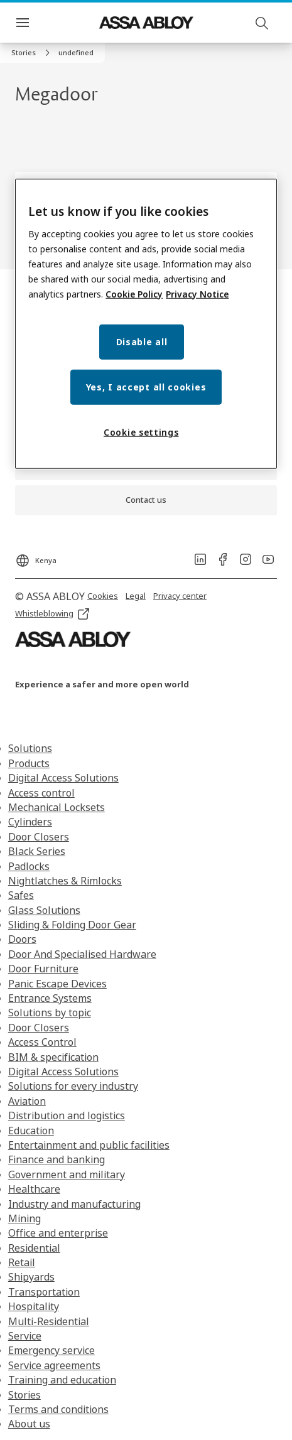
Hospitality (33, 1306)
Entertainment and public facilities (89, 1145)
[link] (32, 53)
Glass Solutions (44, 910)
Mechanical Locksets (56, 807)
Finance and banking (56, 1159)
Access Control (42, 1042)
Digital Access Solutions (63, 778)
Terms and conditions (58, 1409)
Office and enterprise (58, 1233)
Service (24, 1336)
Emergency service (51, 1350)
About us (29, 1424)
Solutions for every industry (73, 1086)
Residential (34, 1248)
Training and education (62, 1380)
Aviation (27, 1101)
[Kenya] (36, 556)
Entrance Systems (50, 998)
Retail (21, 1262)
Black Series (36, 851)
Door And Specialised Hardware (82, 954)
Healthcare (34, 1189)
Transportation (44, 1292)
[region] (146, 324)
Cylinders (30, 822)
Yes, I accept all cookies (146, 386)
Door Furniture (43, 968)
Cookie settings (141, 432)
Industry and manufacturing (74, 1204)
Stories (24, 1395)
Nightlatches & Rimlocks (65, 881)
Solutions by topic (49, 1012)
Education (31, 1130)
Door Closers (38, 837)
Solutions (30, 748)
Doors (22, 939)
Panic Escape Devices (57, 984)
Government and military (66, 1174)
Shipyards (31, 1277)
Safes (21, 895)
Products (29, 763)
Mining (24, 1218)
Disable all (142, 341)
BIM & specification (53, 1057)
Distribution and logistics (66, 1115)
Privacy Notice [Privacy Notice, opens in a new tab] (197, 293)
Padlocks (29, 866)
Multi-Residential (48, 1321)
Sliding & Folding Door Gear (72, 925)
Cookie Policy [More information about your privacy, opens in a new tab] (134, 293)
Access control (41, 793)
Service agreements (54, 1365)
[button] (76, 53)
